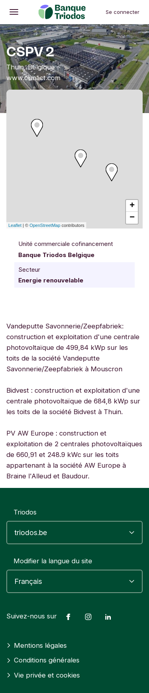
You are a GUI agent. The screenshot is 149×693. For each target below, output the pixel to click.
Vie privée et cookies (43, 675)
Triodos (25, 512)
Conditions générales (42, 660)
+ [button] (132, 206)
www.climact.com (33, 78)
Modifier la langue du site (53, 561)
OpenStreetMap (44, 225)
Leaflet (14, 225)
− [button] (132, 218)
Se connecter (122, 12)
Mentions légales (36, 645)
